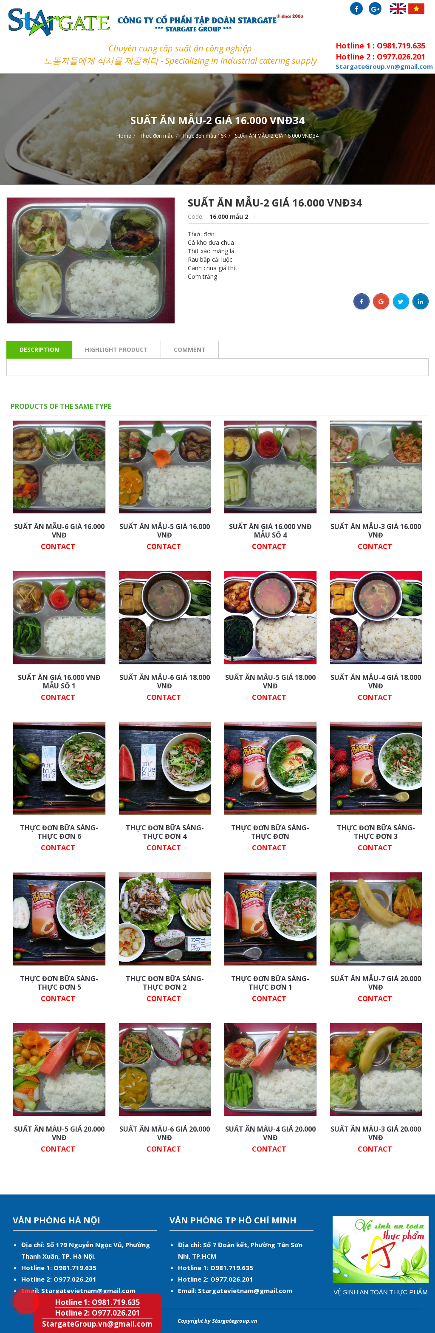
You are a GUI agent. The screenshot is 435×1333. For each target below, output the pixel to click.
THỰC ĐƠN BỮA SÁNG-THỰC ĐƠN (270, 832)
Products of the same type (61, 406)
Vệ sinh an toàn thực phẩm (380, 1292)
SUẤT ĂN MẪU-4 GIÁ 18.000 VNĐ (375, 681)
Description (39, 349)
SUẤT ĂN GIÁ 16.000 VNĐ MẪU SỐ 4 (270, 530)
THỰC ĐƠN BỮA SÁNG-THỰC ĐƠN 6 (59, 832)
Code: (196, 216)
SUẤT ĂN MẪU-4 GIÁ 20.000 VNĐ (270, 1133)
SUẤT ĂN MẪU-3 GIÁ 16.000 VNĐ (375, 530)
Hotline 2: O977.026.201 (97, 1313)
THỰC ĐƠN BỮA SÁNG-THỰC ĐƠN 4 (165, 832)
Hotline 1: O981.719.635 (20, 1288)
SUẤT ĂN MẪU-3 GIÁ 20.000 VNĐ (375, 1133)
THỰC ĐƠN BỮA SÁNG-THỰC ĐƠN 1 (270, 982)
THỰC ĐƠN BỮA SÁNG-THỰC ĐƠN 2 (165, 982)
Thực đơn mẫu (157, 135)
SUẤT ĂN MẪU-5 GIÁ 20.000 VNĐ (59, 1133)
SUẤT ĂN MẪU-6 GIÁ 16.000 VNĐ (59, 530)
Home (123, 135)
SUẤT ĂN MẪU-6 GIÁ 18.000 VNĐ (164, 681)
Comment (190, 349)
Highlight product (116, 349)
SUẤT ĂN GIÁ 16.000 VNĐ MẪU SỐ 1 (59, 681)
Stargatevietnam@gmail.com (88, 1290)
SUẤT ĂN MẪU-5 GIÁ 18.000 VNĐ (270, 681)
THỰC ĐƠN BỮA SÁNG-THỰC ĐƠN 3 (376, 832)
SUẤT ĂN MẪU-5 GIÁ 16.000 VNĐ (164, 530)
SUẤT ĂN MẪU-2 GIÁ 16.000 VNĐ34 (277, 135)
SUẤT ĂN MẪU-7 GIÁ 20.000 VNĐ (375, 982)
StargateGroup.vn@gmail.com (97, 1324)
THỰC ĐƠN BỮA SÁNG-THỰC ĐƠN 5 (59, 982)
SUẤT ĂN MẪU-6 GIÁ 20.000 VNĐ (164, 1133)
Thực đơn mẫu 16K (204, 135)
